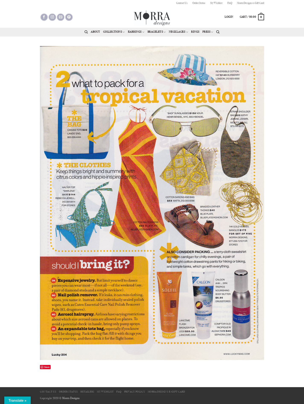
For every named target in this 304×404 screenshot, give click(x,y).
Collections (114, 32)
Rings (195, 32)
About (95, 32)
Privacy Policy (134, 392)
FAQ (229, 3)
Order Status (198, 3)
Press (207, 32)
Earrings (136, 32)
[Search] (86, 32)
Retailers (87, 392)
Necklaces (178, 32)
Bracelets (157, 32)
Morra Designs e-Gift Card (250, 3)
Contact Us (182, 3)
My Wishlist (216, 3)
